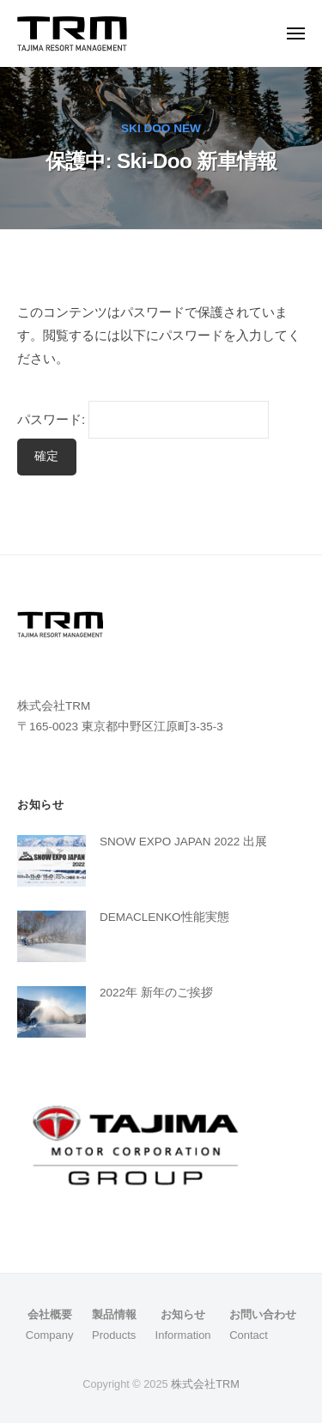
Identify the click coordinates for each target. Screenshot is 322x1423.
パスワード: (143, 419)
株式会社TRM (205, 1384)
